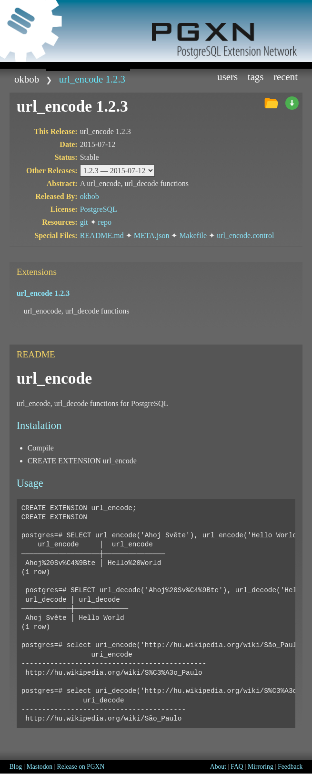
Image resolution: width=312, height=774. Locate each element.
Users (227, 76)
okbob (26, 78)
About (218, 766)
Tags (256, 76)
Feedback (290, 766)
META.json (152, 235)
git (84, 222)
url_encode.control (245, 235)
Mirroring (260, 766)
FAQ (237, 766)
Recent (285, 76)
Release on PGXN (81, 766)
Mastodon (39, 766)
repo (104, 222)
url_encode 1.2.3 (92, 78)
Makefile (193, 235)
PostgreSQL (98, 209)
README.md (102, 235)
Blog (16, 766)
